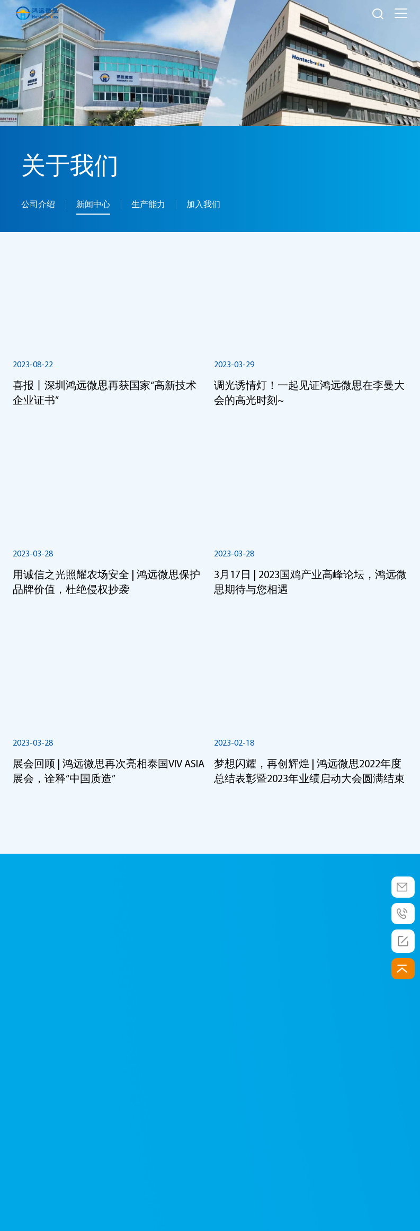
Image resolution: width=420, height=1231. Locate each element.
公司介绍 (38, 204)
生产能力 (148, 204)
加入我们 (203, 204)
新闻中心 (93, 204)
